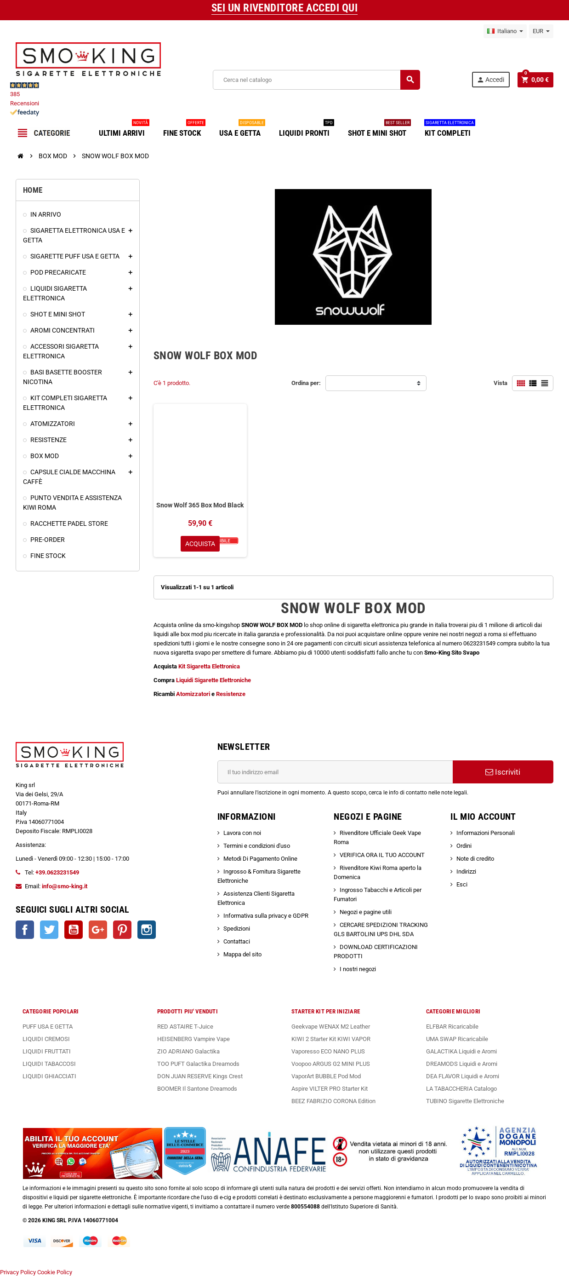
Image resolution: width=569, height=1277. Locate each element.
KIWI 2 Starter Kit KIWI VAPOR (330, 1038)
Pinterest (122, 929)
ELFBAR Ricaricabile (452, 1026)
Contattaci (236, 941)
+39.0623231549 (57, 872)
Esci (461, 884)
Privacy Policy (18, 1272)
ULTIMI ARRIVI (124, 129)
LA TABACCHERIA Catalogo (461, 1088)
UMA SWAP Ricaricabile (457, 1038)
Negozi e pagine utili (366, 912)
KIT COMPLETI (449, 129)
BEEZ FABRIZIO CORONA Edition (333, 1101)
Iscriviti (502, 772)
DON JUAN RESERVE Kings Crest (200, 1076)
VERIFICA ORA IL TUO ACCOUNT (382, 854)
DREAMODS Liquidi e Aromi (461, 1063)
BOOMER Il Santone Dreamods (197, 1088)
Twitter (49, 929)
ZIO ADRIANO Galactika (188, 1051)
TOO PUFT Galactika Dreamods (198, 1063)
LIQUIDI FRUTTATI (47, 1051)
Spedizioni (236, 928)
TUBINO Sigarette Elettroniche (465, 1101)
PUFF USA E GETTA (48, 1026)
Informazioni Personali (485, 832)
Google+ (98, 929)
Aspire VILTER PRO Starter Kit (329, 1088)
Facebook (25, 929)
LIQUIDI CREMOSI (46, 1038)
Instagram (146, 929)
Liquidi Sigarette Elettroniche (213, 680)
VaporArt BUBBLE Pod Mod (326, 1076)
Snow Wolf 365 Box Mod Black (200, 505)
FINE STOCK (184, 129)
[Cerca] (316, 80)
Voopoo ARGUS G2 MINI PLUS (330, 1063)
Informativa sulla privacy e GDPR (265, 915)
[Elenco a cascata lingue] (505, 31)
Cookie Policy (54, 1272)
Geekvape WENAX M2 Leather (330, 1026)
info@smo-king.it (64, 886)
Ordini (464, 845)
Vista (500, 383)
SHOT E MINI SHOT (379, 129)
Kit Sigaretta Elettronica (208, 666)
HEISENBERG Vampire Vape (193, 1038)
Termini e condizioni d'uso (256, 845)
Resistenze (230, 693)
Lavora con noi (242, 832)
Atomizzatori (193, 693)
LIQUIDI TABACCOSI (49, 1063)
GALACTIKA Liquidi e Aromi (461, 1051)
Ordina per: (306, 383)
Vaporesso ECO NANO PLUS (328, 1051)
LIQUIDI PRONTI (306, 129)
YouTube (73, 929)
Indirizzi (466, 871)
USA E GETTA (242, 129)
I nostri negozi (358, 969)
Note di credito (475, 858)
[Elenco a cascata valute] (541, 31)
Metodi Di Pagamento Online (260, 858)
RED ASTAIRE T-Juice (185, 1026)
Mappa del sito (242, 954)
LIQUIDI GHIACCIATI (49, 1076)
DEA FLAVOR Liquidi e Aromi (462, 1076)
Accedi (490, 80)
